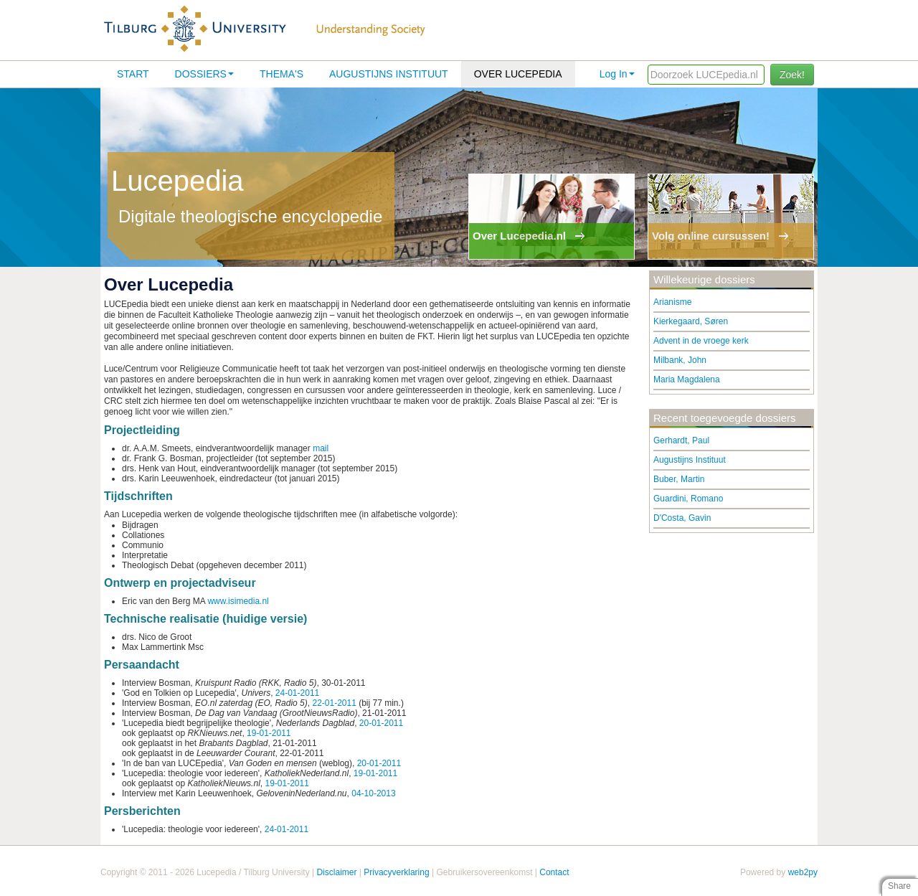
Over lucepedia (518, 74)
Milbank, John (679, 360)
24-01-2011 (297, 693)
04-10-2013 (373, 793)
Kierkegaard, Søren (690, 321)
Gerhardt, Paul (681, 440)
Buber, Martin (678, 479)
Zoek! (792, 74)
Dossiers (204, 74)
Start (133, 74)
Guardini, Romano (688, 499)
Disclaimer (336, 872)
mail (320, 448)
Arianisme (672, 302)
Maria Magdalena (686, 379)
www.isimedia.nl (237, 601)
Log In (617, 74)
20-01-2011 (381, 723)
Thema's (281, 74)
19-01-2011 (268, 733)
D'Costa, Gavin (682, 518)
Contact (554, 872)
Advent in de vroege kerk (701, 341)
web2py (803, 872)
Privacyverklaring (396, 872)
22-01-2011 (334, 703)
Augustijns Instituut (388, 74)
